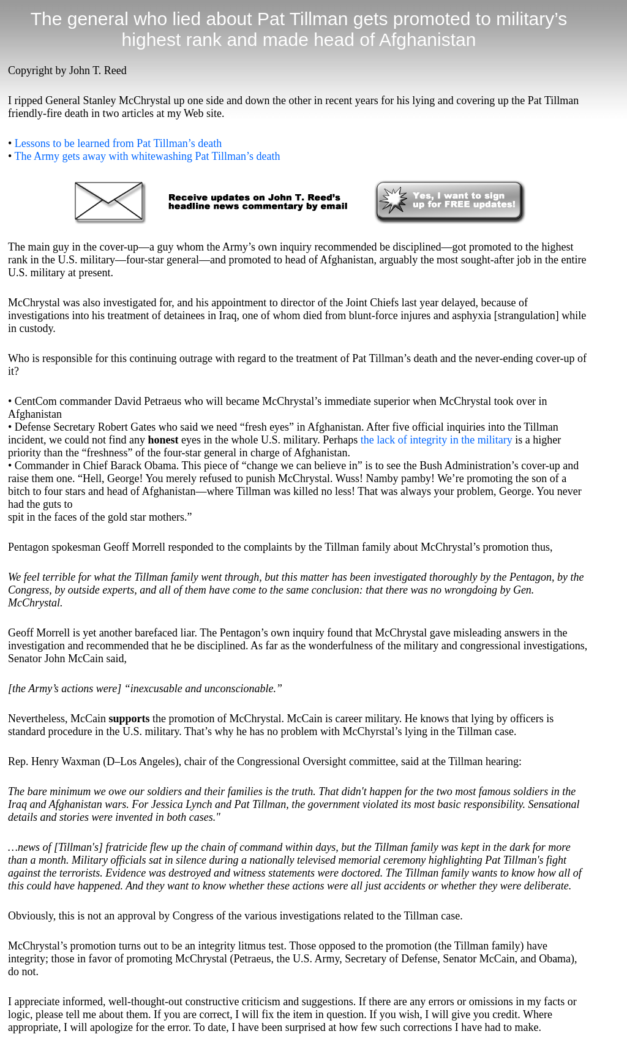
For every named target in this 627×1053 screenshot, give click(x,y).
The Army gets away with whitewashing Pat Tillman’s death (147, 156)
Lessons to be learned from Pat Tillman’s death (118, 143)
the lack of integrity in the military (436, 440)
